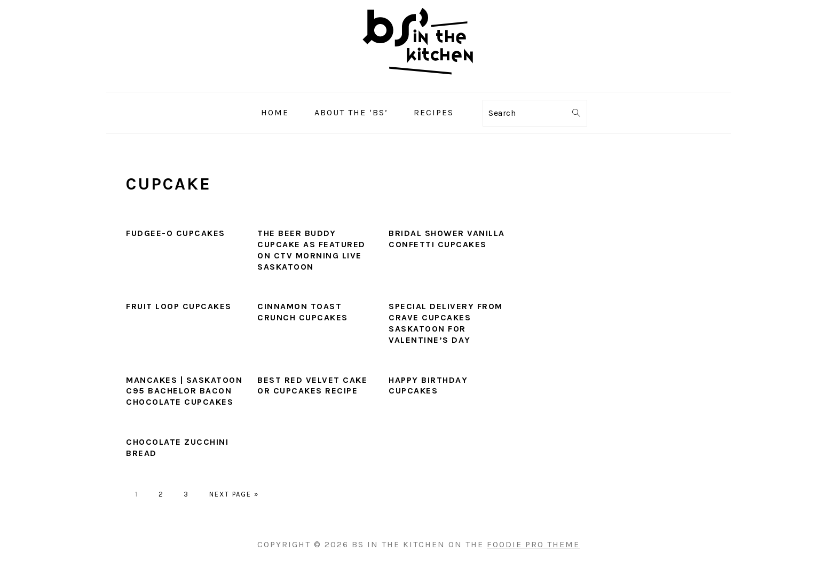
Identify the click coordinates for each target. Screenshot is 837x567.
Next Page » (234, 494)
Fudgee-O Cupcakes (175, 233)
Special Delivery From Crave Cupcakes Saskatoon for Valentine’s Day (446, 322)
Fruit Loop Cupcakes (179, 306)
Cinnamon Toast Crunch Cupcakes (302, 311)
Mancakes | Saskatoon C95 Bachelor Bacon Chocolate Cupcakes (184, 391)
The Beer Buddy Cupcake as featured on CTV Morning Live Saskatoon (311, 249)
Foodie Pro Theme (533, 544)
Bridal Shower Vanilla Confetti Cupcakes (447, 238)
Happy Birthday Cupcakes (428, 385)
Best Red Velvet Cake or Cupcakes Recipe (312, 385)
